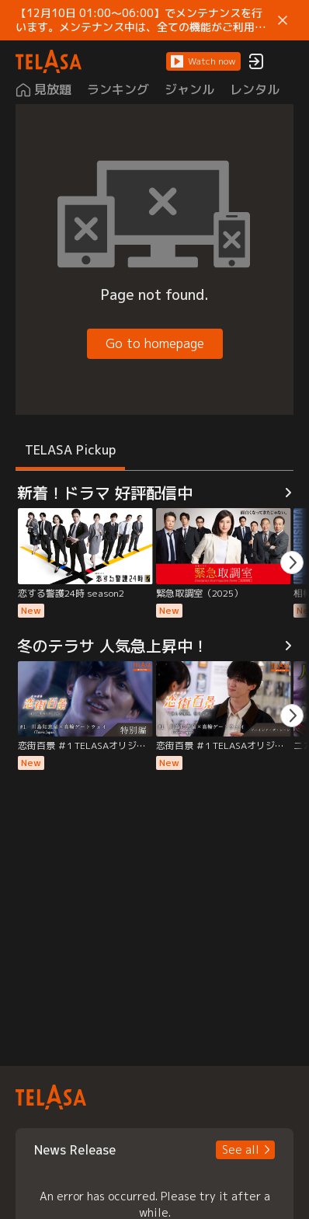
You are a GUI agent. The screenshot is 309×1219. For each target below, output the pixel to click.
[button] (203, 61)
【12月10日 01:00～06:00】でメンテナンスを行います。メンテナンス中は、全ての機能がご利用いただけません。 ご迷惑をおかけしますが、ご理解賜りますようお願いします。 (142, 20)
